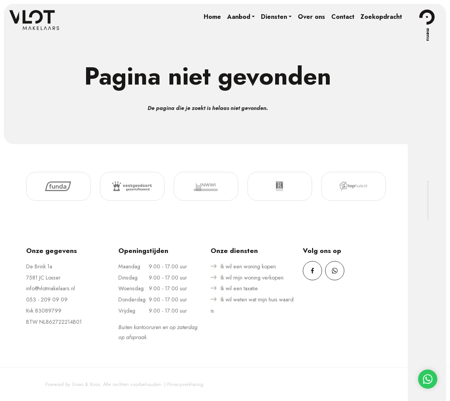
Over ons (311, 16)
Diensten (274, 16)
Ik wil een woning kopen (248, 266)
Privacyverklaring (185, 384)
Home (212, 16)
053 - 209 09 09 (47, 299)
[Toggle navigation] (427, 17)
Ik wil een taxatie (239, 288)
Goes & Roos (86, 384)
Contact (342, 16)
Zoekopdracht (381, 16)
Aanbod (238, 16)
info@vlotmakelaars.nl (50, 288)
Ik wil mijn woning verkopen (252, 277)
